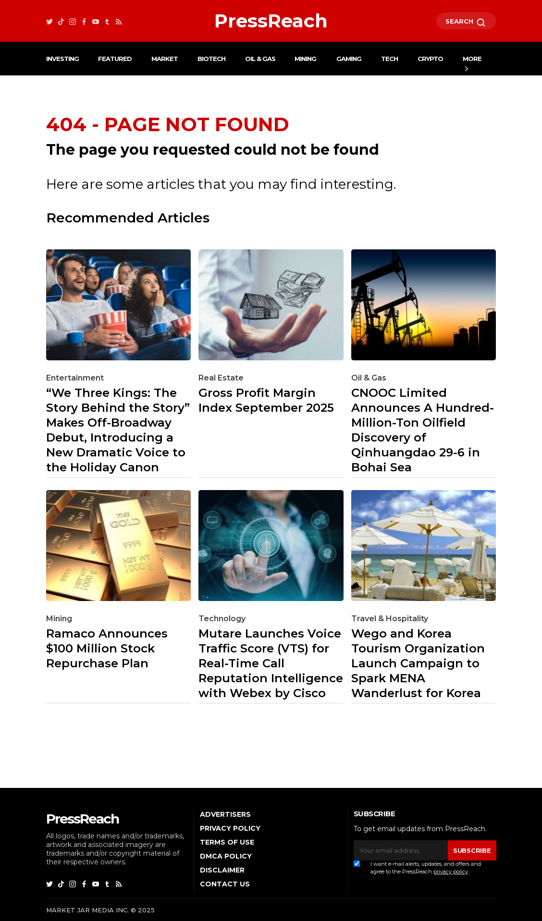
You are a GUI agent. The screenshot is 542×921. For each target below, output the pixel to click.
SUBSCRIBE (472, 850)
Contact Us (225, 884)
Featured (115, 58)
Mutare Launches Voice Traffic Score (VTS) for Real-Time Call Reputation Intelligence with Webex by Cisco (270, 663)
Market (164, 58)
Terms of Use (227, 842)
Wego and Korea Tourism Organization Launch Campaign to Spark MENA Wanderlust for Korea (418, 663)
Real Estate (221, 377)
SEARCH (466, 22)
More (472, 58)
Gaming (348, 58)
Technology (222, 618)
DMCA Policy (226, 856)
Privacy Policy (230, 828)
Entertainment (75, 377)
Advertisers (225, 814)
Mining (305, 58)
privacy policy (450, 871)
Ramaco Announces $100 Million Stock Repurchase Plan (107, 648)
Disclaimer (222, 870)
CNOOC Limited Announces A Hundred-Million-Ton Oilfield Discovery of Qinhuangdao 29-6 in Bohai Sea (422, 430)
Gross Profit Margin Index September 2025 (266, 400)
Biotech (211, 58)
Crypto (430, 58)
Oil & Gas (260, 58)
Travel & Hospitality (389, 618)
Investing (62, 58)
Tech (389, 58)
